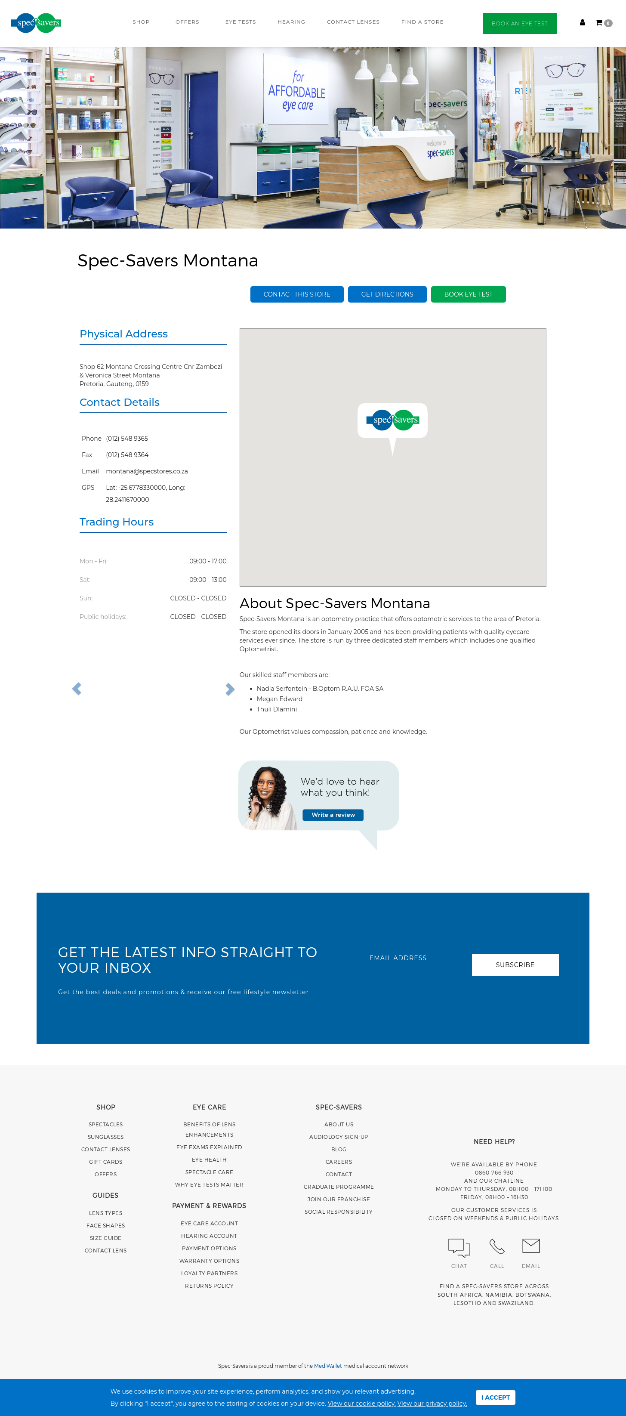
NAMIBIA (498, 1295)
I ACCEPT (495, 1397)
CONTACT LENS (106, 1250)
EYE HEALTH (209, 1159)
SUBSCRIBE (515, 965)
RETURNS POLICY (209, 1286)
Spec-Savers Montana (168, 259)
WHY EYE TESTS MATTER (209, 1184)
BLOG (339, 1149)
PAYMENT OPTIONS (209, 1248)
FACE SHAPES (105, 1225)
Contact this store (297, 294)
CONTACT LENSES (353, 22)
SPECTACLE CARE (209, 1172)
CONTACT (339, 1174)
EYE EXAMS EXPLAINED (209, 1147)
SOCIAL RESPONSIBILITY (339, 1212)
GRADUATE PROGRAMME (339, 1187)
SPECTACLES (106, 1124)
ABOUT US (338, 1124)
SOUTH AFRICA (460, 1295)
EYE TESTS (240, 22)
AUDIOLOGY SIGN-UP (338, 1137)
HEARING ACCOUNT (209, 1236)
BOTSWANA (532, 1295)
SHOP (141, 22)
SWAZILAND (515, 1303)
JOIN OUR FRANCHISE (339, 1199)
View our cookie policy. (362, 1403)
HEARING (291, 22)
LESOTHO (467, 1303)
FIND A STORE (422, 22)
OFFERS (187, 22)
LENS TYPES (105, 1213)
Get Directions (387, 294)
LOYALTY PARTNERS (209, 1273)
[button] (96, 689)
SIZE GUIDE (106, 1238)
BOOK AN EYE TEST (520, 23)
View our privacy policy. (432, 1403)
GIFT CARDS (105, 1162)
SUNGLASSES (106, 1137)
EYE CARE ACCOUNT (209, 1223)
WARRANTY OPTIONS (209, 1261)
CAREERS (339, 1162)
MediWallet (328, 1366)
